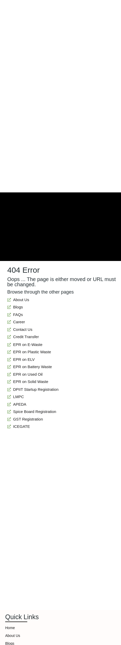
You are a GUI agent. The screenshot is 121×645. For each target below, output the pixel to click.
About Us (12, 636)
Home (10, 628)
